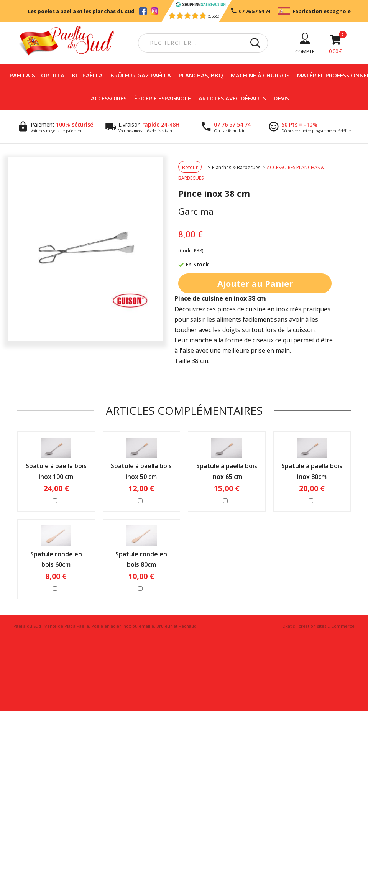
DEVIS (281, 98)
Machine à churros (260, 75)
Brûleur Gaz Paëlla (140, 75)
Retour (190, 167)
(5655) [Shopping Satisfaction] (213, 16)
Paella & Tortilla (37, 75)
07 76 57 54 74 (232, 124)
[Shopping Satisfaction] (200, 5)
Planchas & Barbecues (236, 167)
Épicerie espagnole (162, 98)
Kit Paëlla (87, 75)
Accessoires (109, 98)
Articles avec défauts (232, 98)
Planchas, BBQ (201, 75)
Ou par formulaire (230, 130)
